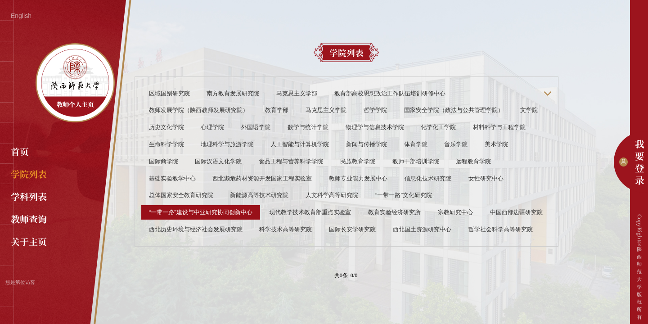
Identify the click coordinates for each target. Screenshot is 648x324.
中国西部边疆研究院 (516, 212)
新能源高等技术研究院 (259, 195)
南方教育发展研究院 (233, 93)
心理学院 (212, 127)
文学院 (529, 110)
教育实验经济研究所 (394, 212)
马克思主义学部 (296, 93)
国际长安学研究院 (352, 229)
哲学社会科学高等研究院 (500, 229)
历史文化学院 (166, 127)
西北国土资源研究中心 (422, 229)
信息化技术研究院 (428, 178)
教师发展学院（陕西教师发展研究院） (198, 110)
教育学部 (276, 110)
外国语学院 (255, 127)
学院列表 (29, 173)
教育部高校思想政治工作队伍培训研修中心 (390, 93)
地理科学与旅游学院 (227, 144)
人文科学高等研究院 (332, 195)
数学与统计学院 (308, 127)
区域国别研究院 (169, 93)
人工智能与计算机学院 (299, 144)
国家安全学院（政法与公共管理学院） (454, 110)
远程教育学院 (473, 161)
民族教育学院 (357, 161)
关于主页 (29, 241)
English (21, 15)
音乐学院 (456, 144)
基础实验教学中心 (172, 178)
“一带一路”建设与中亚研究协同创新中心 (200, 212)
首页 (20, 151)
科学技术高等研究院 (285, 229)
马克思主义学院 (326, 110)
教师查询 (29, 218)
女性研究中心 (486, 178)
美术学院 (496, 144)
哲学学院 (375, 110)
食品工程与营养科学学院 (291, 161)
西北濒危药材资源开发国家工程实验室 (262, 178)
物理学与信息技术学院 (375, 127)
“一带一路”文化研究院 (403, 195)
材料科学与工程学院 (499, 127)
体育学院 (416, 144)
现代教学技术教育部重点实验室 (310, 212)
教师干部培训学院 (415, 161)
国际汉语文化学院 (218, 161)
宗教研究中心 (455, 212)
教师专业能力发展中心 (358, 178)
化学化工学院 (438, 127)
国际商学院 (163, 161)
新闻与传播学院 (366, 144)
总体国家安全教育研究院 (181, 195)
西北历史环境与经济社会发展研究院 (196, 229)
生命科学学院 (166, 144)
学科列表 (29, 196)
